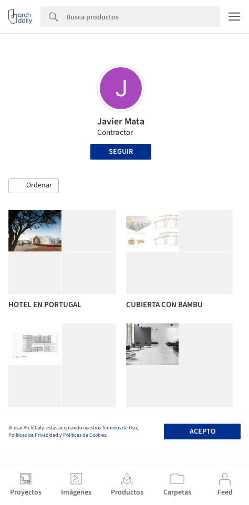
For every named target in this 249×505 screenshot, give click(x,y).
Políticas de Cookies (84, 435)
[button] (33, 185)
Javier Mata (120, 121)
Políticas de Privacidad (33, 435)
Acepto (202, 431)
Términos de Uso (119, 428)
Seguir (121, 151)
